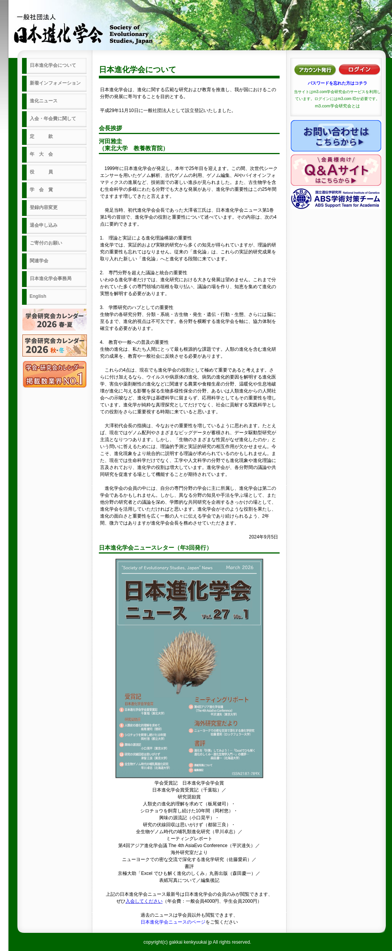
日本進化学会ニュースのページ (173, 922)
